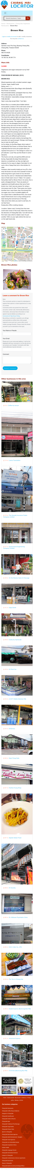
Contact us (23, 1097)
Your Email (6, 338)
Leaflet (14, 260)
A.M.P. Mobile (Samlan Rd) (17, 699)
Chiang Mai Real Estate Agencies (10, 1134)
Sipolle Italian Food (15, 838)
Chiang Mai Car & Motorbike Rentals (10, 1142)
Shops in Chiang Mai (7, 1163)
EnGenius (12, 729)
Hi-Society (12, 888)
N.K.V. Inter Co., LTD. (15, 947)
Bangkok (20, 1137)
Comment (6, 354)
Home (3, 23)
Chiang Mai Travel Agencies (8, 1139)
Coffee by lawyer (13, 405)
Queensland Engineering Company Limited (14, 547)
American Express (14, 1038)
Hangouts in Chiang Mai (7, 1113)
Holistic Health (5, 1147)
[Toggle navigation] (5, 13)
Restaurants (10, 23)
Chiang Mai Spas (6, 1121)
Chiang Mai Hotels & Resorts (9, 1118)
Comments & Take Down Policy (11, 316)
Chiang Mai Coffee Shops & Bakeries (10, 1111)
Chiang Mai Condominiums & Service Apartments (13, 1158)
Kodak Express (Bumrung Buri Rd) (20, 1009)
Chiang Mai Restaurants (7, 1108)
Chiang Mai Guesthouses (8, 1116)
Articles (21, 1100)
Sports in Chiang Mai (7, 1131)
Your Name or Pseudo (10, 330)
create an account (12, 36)
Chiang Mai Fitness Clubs (8, 1129)
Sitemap (17, 1100)
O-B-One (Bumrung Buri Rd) (18, 1071)
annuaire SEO (30, 1168)
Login (3, 36)
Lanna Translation (14, 460)
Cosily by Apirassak (15, 640)
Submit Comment (10, 368)
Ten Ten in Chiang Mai (16, 979)
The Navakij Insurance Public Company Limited (15, 516)
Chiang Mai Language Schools (9, 1150)
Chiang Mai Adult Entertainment (9, 1137)
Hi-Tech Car (12, 669)
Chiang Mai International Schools (10, 1152)
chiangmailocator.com (8, 1168)
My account (18, 1097)
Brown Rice (13, 26)
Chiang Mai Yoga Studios (8, 1126)
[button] (17, 242)
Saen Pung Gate (14, 758)
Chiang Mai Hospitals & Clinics (9, 1145)
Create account (10, 1097)
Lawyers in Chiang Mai (7, 1155)
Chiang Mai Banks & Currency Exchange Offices (13, 1165)
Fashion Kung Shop (15, 788)
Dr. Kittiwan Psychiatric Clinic (18, 917)
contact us (21, 38)
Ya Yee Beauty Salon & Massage (19, 578)
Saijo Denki (12, 608)
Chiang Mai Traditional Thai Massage (11, 1124)
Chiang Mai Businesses (7, 1160)
